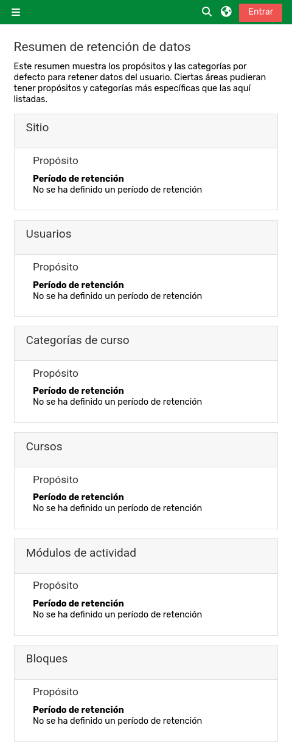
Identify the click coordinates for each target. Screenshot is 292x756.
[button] (207, 12)
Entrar (260, 12)
